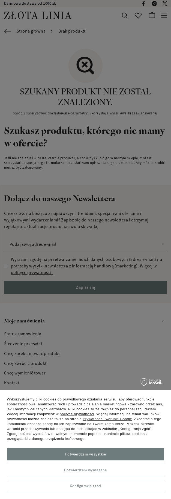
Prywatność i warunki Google (107, 419)
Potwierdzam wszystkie (85, 454)
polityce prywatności (77, 414)
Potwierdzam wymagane (85, 470)
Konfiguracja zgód (85, 486)
